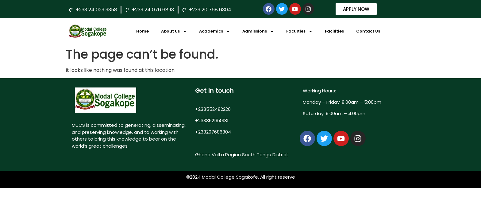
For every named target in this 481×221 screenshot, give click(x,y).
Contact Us (368, 31)
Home (142, 31)
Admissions (258, 31)
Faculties (299, 31)
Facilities (334, 31)
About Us (174, 31)
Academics (214, 31)
